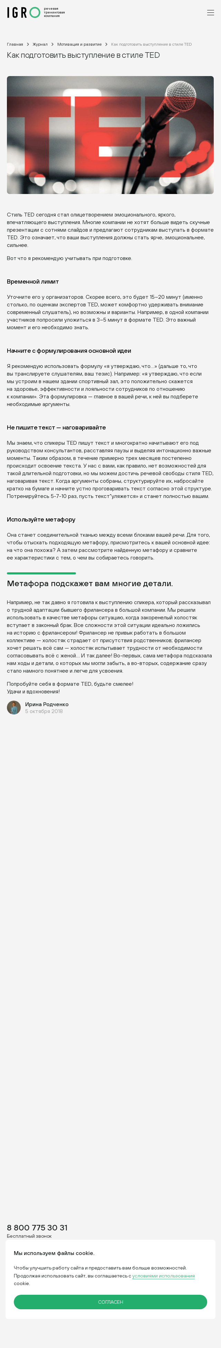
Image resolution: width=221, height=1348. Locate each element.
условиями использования (163, 1275)
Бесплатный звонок (29, 1236)
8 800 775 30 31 (37, 1227)
